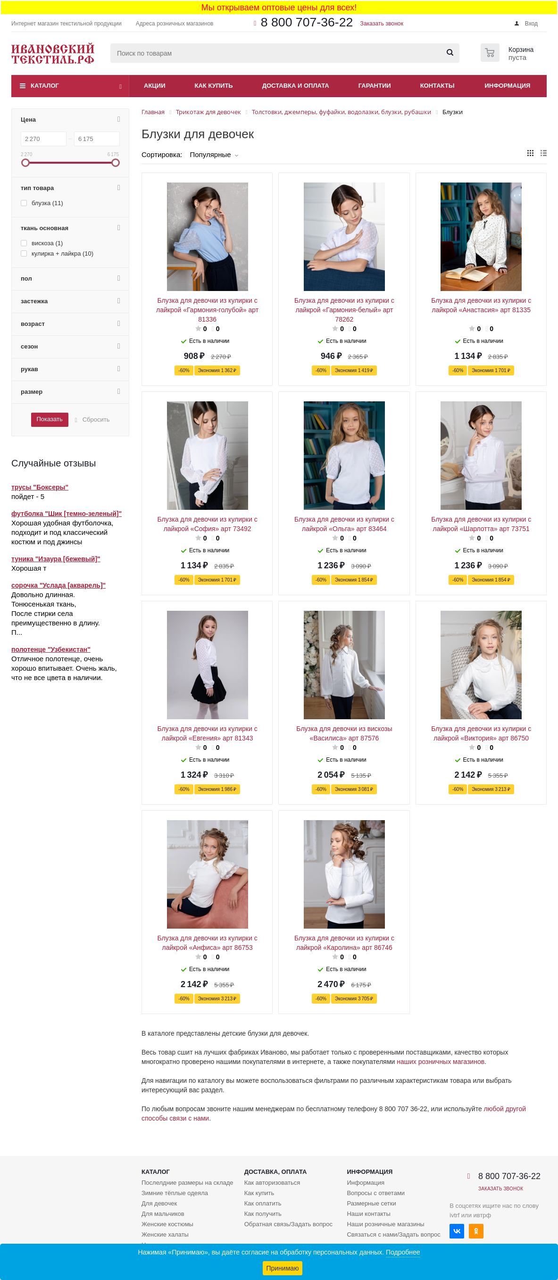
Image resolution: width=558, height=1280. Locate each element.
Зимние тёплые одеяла (175, 1193)
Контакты (437, 85)
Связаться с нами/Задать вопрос (393, 1234)
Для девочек (159, 1203)
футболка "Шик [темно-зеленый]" (66, 513)
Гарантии (374, 85)
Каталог (45, 85)
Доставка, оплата (275, 1171)
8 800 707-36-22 (307, 22)
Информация (508, 85)
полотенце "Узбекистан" (51, 649)
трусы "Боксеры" (39, 487)
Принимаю (282, 1268)
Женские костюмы (167, 1224)
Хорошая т (28, 568)
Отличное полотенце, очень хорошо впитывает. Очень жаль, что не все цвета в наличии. (64, 668)
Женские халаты (165, 1234)
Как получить (263, 1213)
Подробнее (403, 1252)
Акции (155, 85)
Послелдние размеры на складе (187, 1182)
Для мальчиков (163, 1213)
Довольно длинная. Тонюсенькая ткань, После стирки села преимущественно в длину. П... (55, 613)
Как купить (214, 85)
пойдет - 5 (27, 496)
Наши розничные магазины (385, 1224)
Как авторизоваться (272, 1182)
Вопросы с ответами (376, 1193)
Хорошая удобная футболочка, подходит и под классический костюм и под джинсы (62, 532)
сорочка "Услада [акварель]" (58, 585)
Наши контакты (368, 1213)
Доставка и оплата (295, 85)
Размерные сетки (371, 1203)
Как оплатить (263, 1203)
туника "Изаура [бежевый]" (55, 559)
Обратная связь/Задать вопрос (288, 1224)
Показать (49, 419)
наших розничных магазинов (440, 1061)
